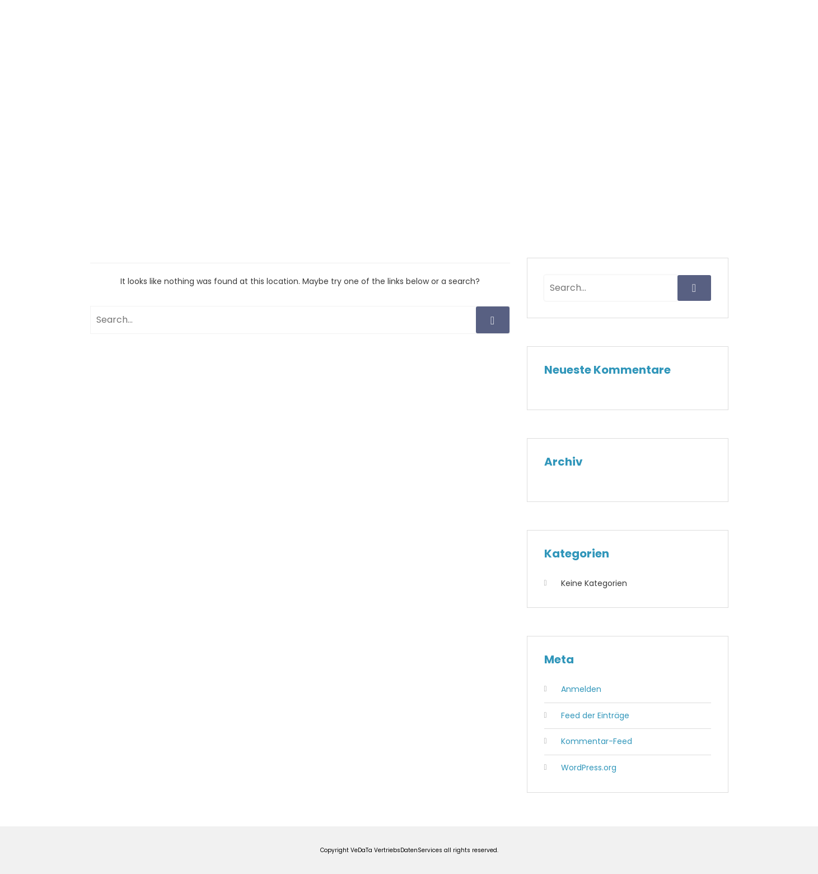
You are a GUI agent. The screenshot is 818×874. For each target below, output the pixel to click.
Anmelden (581, 689)
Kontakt (700, 27)
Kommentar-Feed (596, 741)
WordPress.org (588, 767)
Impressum (636, 27)
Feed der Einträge (595, 715)
